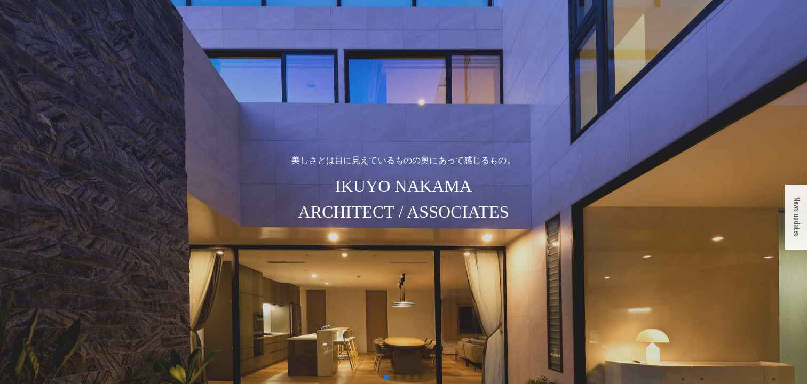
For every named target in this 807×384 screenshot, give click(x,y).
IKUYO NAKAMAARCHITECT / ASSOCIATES (403, 188)
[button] (386, 377)
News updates (797, 217)
